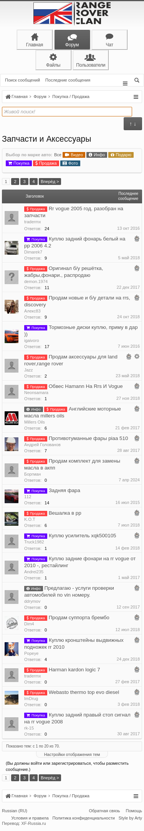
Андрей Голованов (42, 444)
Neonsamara (36, 392)
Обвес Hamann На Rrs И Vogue (86, 386)
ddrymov (32, 601)
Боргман (32, 474)
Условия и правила (29, 818)
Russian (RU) (14, 811)
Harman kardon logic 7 (74, 669)
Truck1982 (34, 542)
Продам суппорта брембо (79, 617)
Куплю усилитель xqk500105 (82, 535)
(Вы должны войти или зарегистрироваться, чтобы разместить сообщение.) (67, 766)
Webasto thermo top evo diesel (84, 692)
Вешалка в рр (65, 513)
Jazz (28, 370)
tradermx (32, 221)
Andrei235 (33, 571)
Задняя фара (64, 490)
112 (27, 496)
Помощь (134, 811)
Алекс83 (32, 311)
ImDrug (31, 698)
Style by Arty (130, 818)
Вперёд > (50, 181)
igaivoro (31, 340)
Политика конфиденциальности (84, 818)
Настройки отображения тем (72, 754)
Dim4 (29, 624)
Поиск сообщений (22, 80)
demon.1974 (36, 281)
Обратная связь (104, 811)
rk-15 (29, 728)
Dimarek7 (33, 252)
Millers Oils (34, 422)
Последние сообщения (67, 80)
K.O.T (29, 519)
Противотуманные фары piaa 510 (88, 438)
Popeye (31, 653)
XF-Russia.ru (33, 824)
